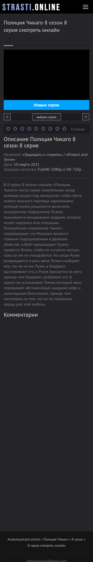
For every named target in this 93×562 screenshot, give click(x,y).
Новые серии (46, 105)
